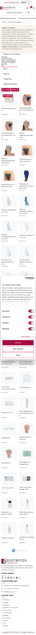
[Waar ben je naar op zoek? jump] (17, 12)
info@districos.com (9, 592)
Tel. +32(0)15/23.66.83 (11, 589)
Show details (25, 336)
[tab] (18, 70)
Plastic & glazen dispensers (8, 61)
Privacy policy (7, 610)
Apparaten (4, 64)
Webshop (6, 600)
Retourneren (6, 618)
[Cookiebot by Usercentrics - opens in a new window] (25, 278)
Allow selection (18, 349)
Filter (6, 90)
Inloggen (6, 602)
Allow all (18, 342)
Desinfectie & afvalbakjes (8, 62)
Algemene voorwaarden (10, 607)
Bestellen (5, 615)
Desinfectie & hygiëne (14, 22)
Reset (15, 90)
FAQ (4, 623)
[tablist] (18, 70)
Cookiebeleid (7, 613)
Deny (18, 355)
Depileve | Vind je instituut (9, 47)
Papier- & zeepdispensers (8, 60)
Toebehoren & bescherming (9, 67)
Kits (2, 65)
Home (4, 22)
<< (7, 551)
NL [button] (25, 2)
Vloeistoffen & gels (6, 58)
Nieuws (5, 620)
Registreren (6, 605)
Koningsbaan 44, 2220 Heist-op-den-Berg (16, 586)
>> (26, 551)
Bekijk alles (4, 57)
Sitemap (5, 626)
